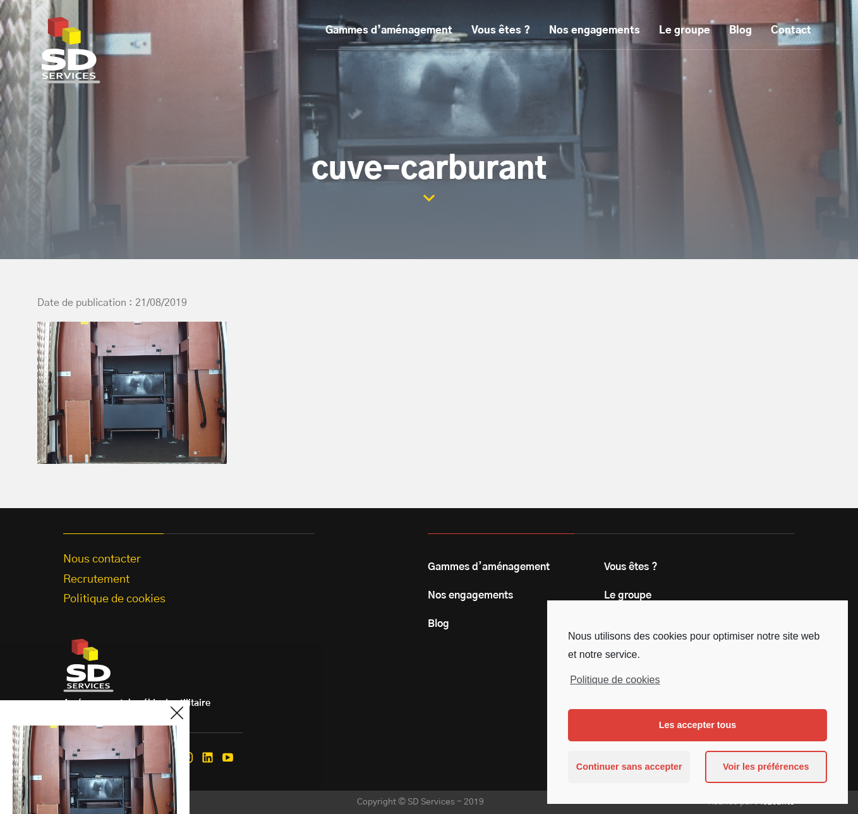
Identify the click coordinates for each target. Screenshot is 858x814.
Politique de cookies (615, 679)
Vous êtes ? (500, 30)
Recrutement (96, 579)
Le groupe (684, 30)
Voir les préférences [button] (766, 767)
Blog (740, 30)
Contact (791, 30)
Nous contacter (102, 559)
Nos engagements (594, 30)
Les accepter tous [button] (697, 725)
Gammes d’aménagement (388, 30)
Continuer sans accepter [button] (629, 767)
